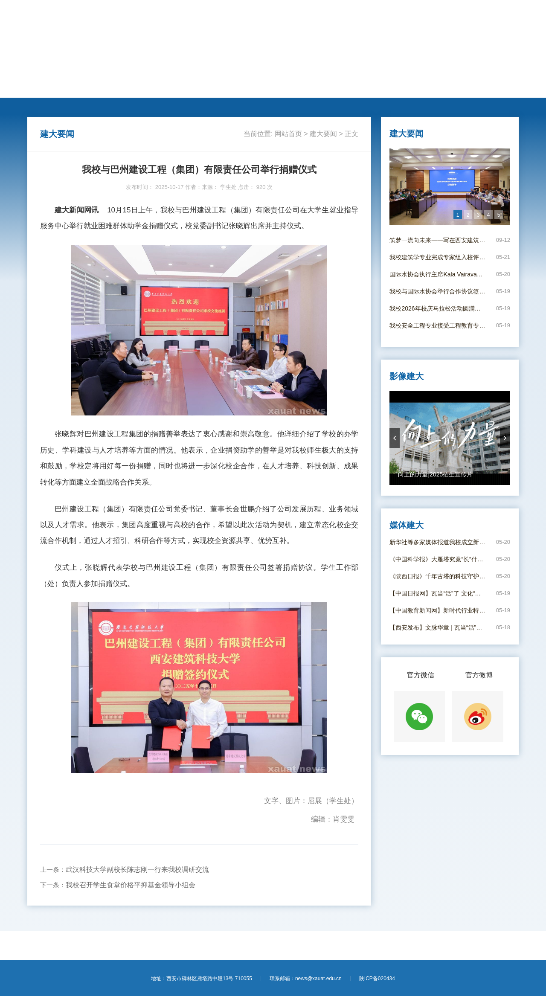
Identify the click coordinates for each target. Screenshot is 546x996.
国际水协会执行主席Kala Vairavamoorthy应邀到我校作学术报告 (437, 274)
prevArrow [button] (394, 438)
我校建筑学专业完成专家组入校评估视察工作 (437, 257)
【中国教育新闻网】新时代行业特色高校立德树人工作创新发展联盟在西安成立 (437, 610)
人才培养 (136, 86)
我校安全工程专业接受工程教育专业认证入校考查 (437, 325)
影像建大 (386, 86)
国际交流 (198, 86)
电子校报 (355, 86)
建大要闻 (74, 86)
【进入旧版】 (501, 16)
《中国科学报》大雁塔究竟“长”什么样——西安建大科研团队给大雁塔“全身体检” (437, 559)
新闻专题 (292, 86)
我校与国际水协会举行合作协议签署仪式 (437, 291)
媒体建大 (323, 86)
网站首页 (43, 86)
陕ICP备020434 (377, 978)
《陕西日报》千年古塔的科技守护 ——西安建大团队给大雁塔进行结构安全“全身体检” (437, 576)
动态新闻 (105, 86)
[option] (449, 186)
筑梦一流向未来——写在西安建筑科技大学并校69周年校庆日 (437, 240)
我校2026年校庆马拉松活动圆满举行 (437, 308)
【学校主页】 (463, 16)
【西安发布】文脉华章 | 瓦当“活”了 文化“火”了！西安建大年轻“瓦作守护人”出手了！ (437, 627)
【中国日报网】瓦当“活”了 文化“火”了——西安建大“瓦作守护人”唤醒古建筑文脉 (437, 593)
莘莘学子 (230, 86)
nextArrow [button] (505, 438)
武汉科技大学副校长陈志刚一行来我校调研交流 (137, 869)
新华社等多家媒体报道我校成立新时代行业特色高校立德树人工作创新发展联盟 (437, 542)
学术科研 (167, 86)
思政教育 (261, 86)
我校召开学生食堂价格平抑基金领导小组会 (130, 885)
